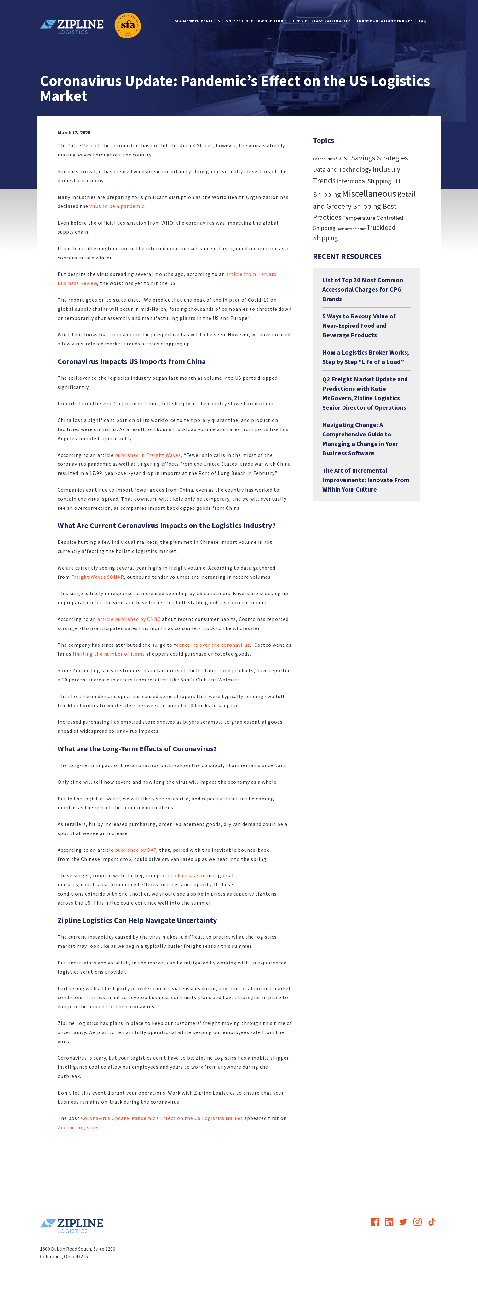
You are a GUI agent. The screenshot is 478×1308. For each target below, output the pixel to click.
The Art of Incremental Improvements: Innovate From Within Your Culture (365, 479)
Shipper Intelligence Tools (256, 21)
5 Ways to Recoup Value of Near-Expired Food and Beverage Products (359, 325)
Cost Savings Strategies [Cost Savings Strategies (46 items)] (372, 157)
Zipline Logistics (78, 1127)
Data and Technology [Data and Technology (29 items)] (342, 169)
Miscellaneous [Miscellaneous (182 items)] (369, 193)
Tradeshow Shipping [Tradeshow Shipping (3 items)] (351, 229)
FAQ (423, 21)
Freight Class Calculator (321, 21)
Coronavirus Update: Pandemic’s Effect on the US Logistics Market (162, 1118)
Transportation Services (384, 21)
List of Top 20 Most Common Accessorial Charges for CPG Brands (362, 289)
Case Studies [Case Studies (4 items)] (324, 158)
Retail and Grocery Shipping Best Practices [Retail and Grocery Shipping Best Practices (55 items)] (364, 206)
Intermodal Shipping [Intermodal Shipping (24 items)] (364, 181)
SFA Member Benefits (197, 21)
